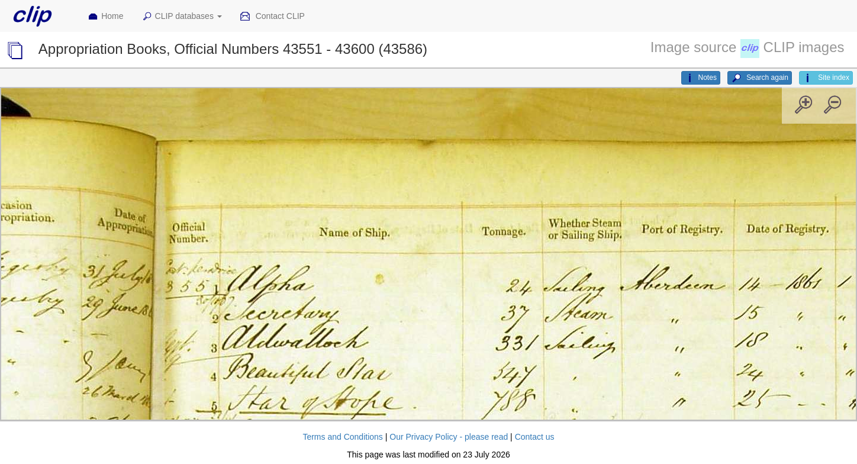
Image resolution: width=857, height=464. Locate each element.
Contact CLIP (272, 16)
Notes (701, 78)
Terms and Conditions (342, 437)
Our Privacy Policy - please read (448, 437)
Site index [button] (826, 78)
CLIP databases (181, 16)
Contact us (535, 437)
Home (105, 16)
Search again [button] (759, 78)
